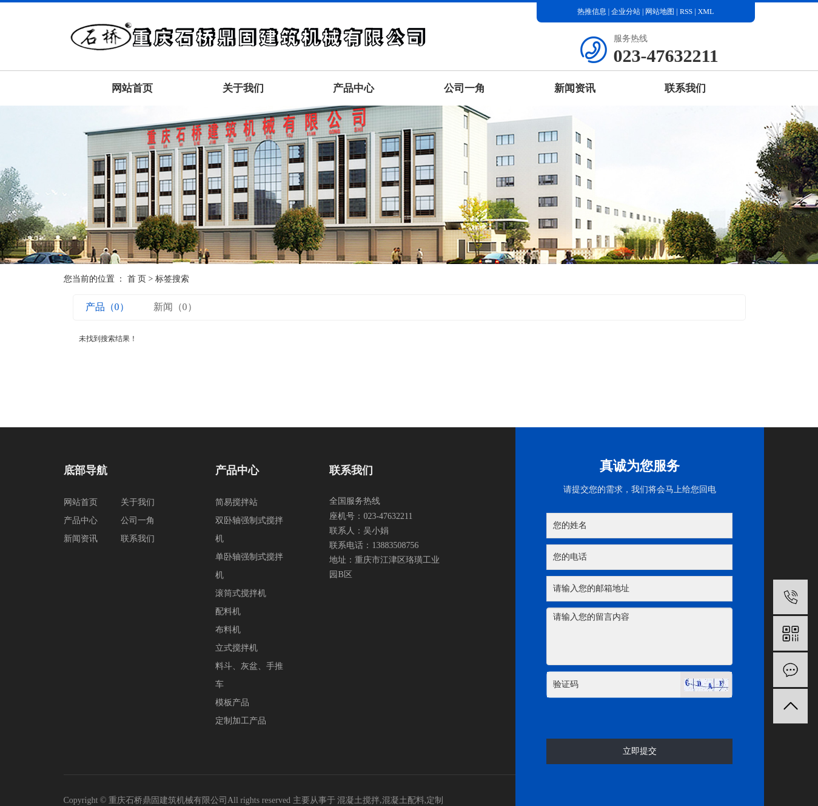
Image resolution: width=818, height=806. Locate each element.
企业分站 (625, 11)
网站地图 (660, 11)
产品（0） (107, 307)
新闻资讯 (574, 88)
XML (706, 11)
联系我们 (685, 88)
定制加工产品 (240, 720)
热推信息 (591, 11)
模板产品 (232, 702)
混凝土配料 (403, 800)
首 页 (137, 278)
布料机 (228, 629)
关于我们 (243, 88)
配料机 (228, 611)
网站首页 (132, 88)
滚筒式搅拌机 (240, 593)
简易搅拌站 (236, 502)
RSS (686, 11)
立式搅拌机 (236, 647)
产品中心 (353, 88)
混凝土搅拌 (358, 800)
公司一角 (464, 88)
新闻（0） (175, 307)
